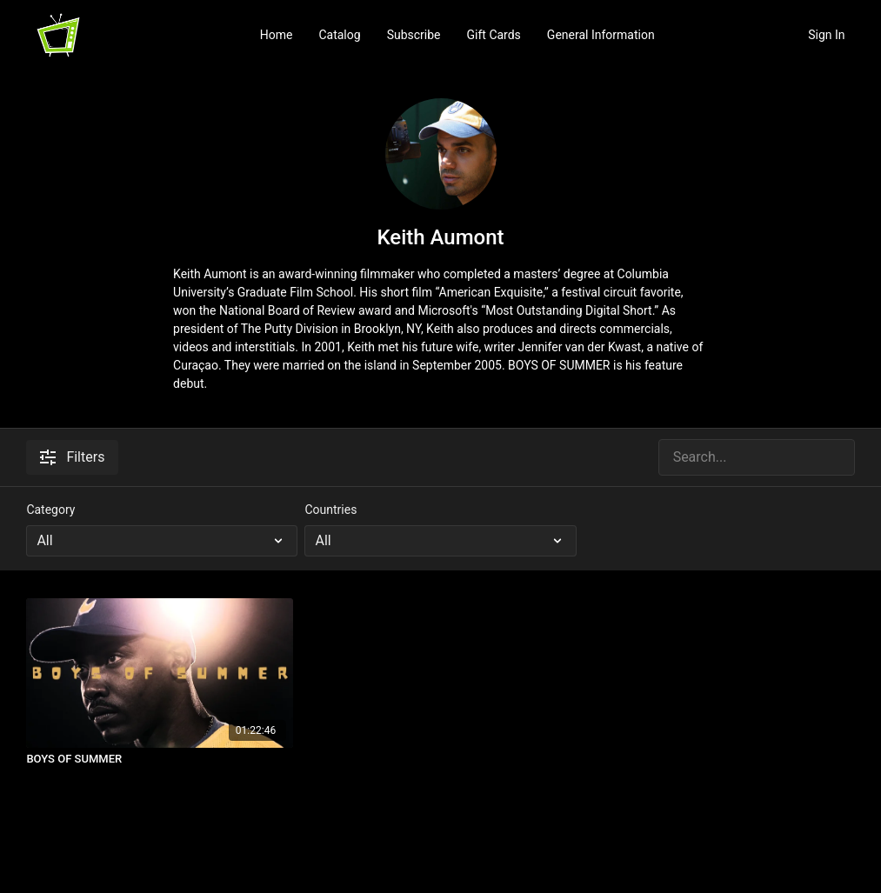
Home (276, 35)
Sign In (826, 35)
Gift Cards (494, 35)
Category (50, 509)
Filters (72, 457)
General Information (601, 35)
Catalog (339, 35)
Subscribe (414, 35)
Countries (330, 509)
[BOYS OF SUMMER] (159, 759)
